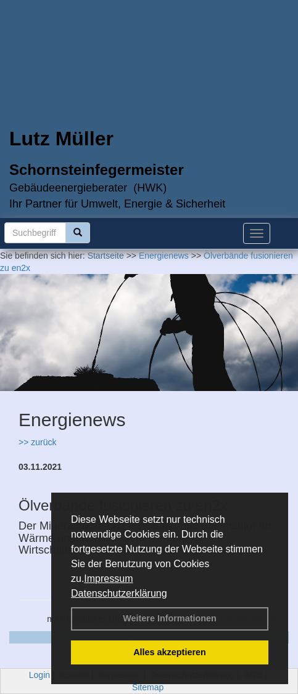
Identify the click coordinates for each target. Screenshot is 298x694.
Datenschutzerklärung (119, 593)
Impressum (108, 578)
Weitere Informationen (170, 618)
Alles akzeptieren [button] (169, 652)
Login (39, 675)
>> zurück (37, 442)
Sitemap (147, 687)
